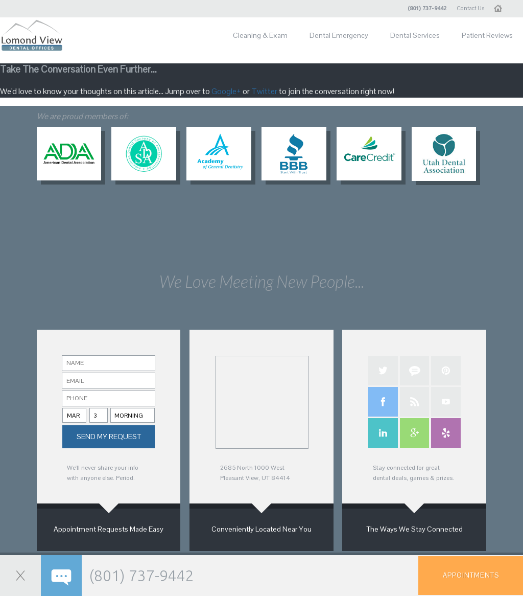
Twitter (264, 91)
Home (502, 8)
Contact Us (470, 8)
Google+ (226, 91)
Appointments (471, 575)
